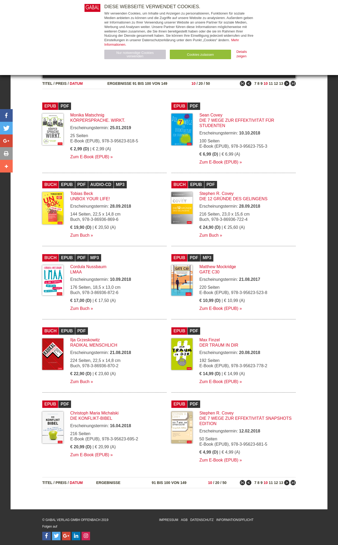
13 (281, 83)
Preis (61, 83)
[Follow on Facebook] (46, 536)
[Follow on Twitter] (56, 536)
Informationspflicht (234, 520)
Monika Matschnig (87, 115)
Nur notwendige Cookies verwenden (135, 54)
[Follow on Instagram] (86, 536)
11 (271, 83)
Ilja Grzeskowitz (85, 340)
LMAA (76, 272)
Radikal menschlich (93, 345)
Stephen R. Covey (216, 193)
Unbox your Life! (90, 199)
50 (208, 83)
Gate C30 (209, 272)
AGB (184, 520)
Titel (47, 83)
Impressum (168, 520)
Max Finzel (209, 340)
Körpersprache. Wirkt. (97, 120)
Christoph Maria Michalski (94, 413)
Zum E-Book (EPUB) (89, 157)
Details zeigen (241, 54)
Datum (76, 83)
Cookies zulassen (200, 55)
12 (276, 83)
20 (201, 83)
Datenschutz (201, 520)
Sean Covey (210, 115)
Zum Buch (80, 235)
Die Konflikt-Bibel (91, 418)
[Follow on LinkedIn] (76, 536)
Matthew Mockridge (217, 266)
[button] (6, 115)
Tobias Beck (81, 193)
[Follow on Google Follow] (66, 536)
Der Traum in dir (218, 345)
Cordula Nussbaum (88, 266)
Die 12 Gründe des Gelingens (233, 199)
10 (193, 83)
